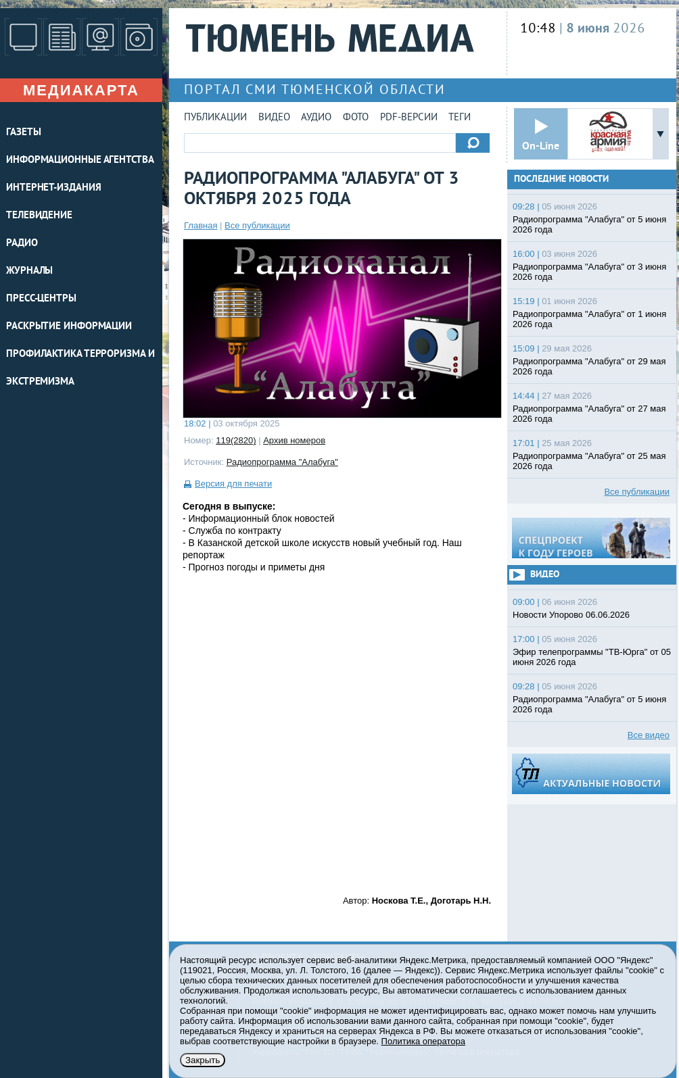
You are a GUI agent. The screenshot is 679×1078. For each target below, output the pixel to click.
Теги (459, 118)
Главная (200, 225)
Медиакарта (81, 90)
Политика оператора (423, 1041)
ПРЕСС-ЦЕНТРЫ (41, 299)
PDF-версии (409, 118)
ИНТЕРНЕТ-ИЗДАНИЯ (53, 188)
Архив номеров (294, 440)
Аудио (316, 118)
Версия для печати (233, 484)
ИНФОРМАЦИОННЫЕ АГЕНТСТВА (80, 160)
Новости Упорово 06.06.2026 (571, 615)
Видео (274, 118)
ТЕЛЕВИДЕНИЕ (39, 216)
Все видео (649, 735)
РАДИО (22, 243)
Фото (356, 118)
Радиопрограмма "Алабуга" (282, 462)
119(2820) (236, 440)
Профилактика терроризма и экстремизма (80, 368)
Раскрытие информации (69, 326)
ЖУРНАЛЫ (29, 271)
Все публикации (257, 225)
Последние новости (561, 179)
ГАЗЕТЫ (23, 132)
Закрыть (202, 1060)
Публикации (215, 118)
